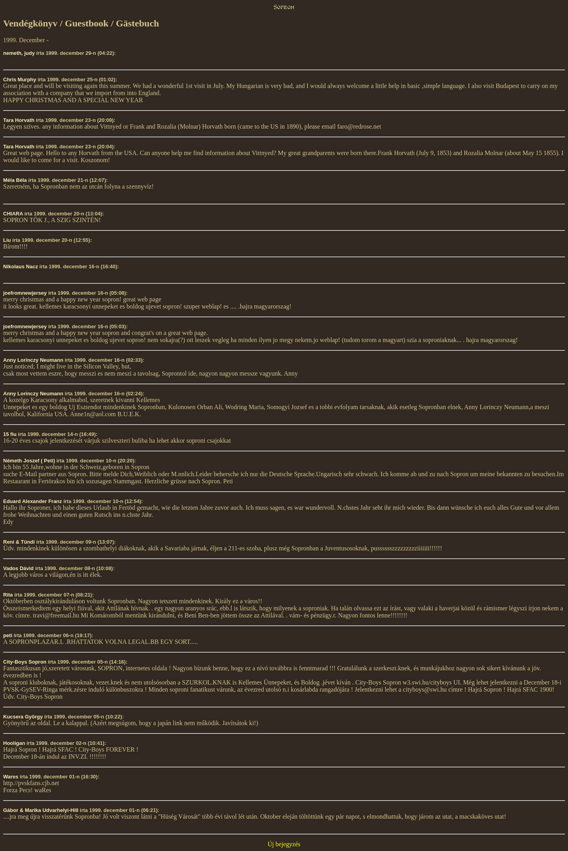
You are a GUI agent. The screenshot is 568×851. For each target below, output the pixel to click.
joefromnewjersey (25, 293)
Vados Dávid (18, 568)
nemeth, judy (19, 53)
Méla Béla (15, 180)
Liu (7, 240)
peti (7, 635)
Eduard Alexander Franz (32, 501)
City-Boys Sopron (25, 662)
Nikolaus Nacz (20, 266)
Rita (8, 595)
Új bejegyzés (283, 844)
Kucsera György (23, 717)
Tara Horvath (18, 120)
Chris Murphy (19, 79)
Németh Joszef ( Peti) (29, 461)
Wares (11, 777)
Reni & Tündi (19, 542)
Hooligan (14, 743)
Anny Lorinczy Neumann (33, 360)
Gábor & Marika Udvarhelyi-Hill (40, 810)
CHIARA (13, 214)
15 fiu (10, 434)
